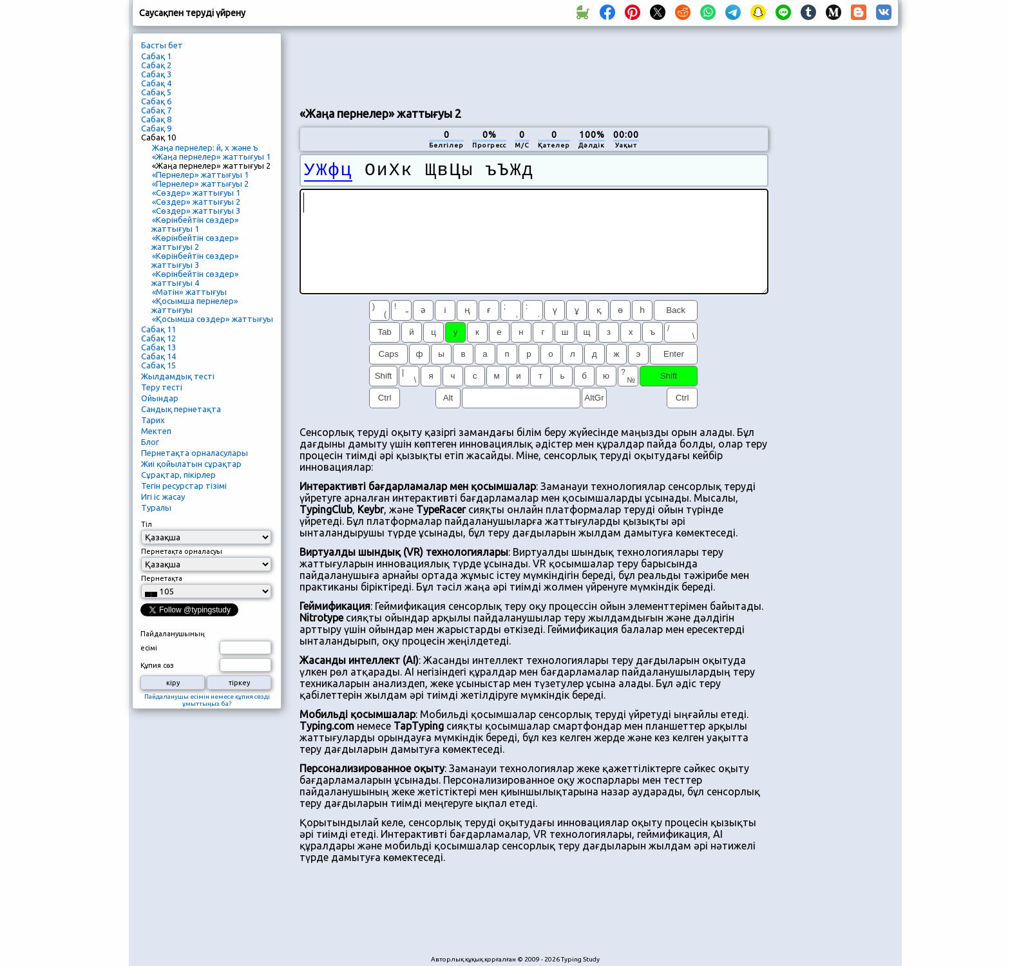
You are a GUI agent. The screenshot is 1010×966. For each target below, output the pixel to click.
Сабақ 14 (158, 356)
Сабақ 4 (156, 83)
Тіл (146, 524)
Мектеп (156, 430)
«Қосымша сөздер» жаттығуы (212, 318)
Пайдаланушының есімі (172, 641)
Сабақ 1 (156, 56)
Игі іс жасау (163, 496)
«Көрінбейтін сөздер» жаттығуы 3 (194, 260)
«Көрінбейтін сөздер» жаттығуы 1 (194, 224)
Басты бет (162, 45)
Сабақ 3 (156, 74)
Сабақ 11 (158, 329)
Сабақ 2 (156, 65)
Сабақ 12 (158, 338)
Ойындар (159, 397)
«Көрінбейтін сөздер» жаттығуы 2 (194, 242)
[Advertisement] (534, 65)
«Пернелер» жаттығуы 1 (200, 174)
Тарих (153, 419)
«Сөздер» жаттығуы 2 (196, 201)
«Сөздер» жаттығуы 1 (196, 192)
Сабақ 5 (156, 92)
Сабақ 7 (156, 110)
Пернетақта (161, 578)
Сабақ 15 (158, 365)
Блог (150, 441)
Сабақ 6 (156, 101)
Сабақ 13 (158, 347)
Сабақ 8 (156, 119)
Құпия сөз (157, 665)
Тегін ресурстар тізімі (184, 485)
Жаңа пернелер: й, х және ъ (205, 147)
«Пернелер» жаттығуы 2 (200, 183)
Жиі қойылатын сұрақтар (191, 463)
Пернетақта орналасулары (194, 452)
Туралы (156, 507)
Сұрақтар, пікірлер (178, 474)
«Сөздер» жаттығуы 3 (196, 210)
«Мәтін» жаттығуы (189, 291)
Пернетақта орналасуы (181, 551)
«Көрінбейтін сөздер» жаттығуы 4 (194, 278)
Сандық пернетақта (181, 408)
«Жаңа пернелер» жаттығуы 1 (211, 156)
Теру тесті (161, 387)
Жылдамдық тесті (177, 376)
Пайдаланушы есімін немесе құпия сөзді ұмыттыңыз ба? (207, 700)
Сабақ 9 (156, 128)
